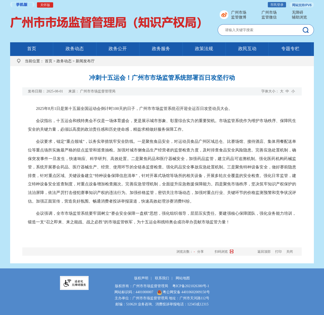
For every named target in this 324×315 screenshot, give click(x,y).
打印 (278, 251)
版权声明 (141, 278)
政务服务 (161, 48)
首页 (31, 48)
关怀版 (45, 5)
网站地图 (183, 278)
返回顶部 (264, 251)
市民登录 (277, 5)
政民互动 (247, 48)
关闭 (289, 251)
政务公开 (118, 48)
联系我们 (162, 278)
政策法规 (204, 48)
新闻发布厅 (85, 61)
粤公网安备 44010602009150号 (183, 292)
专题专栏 (290, 48)
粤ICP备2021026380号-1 (190, 286)
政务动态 (75, 48)
